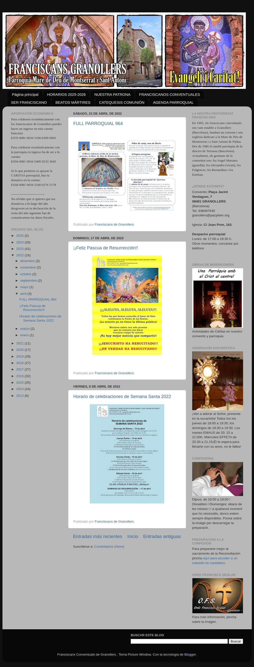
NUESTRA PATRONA (112, 94)
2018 (20, 363)
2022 (20, 255)
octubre (26, 274)
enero (25, 335)
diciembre (28, 261)
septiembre (29, 280)
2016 (20, 376)
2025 (20, 235)
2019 (20, 356)
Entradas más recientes (97, 536)
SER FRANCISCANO (29, 102)
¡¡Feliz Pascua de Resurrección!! (105, 247)
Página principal (25, 94)
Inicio (132, 536)
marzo (25, 329)
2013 (20, 396)
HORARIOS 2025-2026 (66, 94)
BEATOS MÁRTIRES (72, 102)
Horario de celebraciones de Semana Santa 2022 (122, 396)
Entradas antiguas (162, 536)
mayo (25, 287)
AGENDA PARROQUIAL (173, 102)
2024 (20, 242)
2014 (20, 389)
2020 (20, 350)
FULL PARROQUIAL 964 (98, 123)
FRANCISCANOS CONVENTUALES (169, 94)
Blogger (190, 654)
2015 (20, 382)
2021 (20, 343)
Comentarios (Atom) (109, 546)
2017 (20, 369)
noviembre (28, 267)
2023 (20, 249)
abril (24, 294)
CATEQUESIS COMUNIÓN (121, 102)
